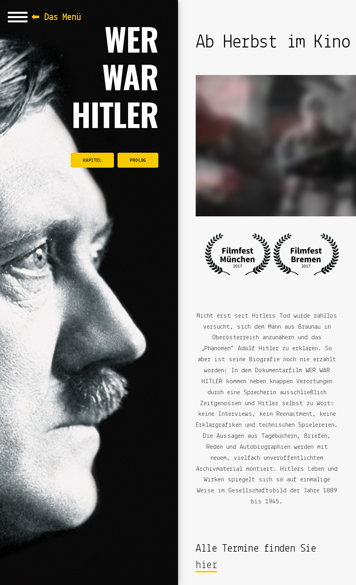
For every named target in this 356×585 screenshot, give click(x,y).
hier (206, 565)
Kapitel (92, 160)
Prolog (138, 160)
